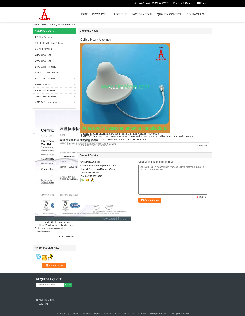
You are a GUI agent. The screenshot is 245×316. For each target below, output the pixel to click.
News (45, 24)
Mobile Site (42, 304)
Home (84, 14)
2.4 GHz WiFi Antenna (45, 67)
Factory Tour (142, 14)
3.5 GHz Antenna (43, 84)
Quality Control (169, 14)
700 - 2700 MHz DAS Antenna (49, 43)
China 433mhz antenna (82, 313)
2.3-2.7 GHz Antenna (45, 78)
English (206, 2)
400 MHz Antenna (43, 37)
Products (99, 14)
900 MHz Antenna (43, 49)
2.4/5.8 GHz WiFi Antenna (47, 72)
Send (68, 284)
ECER (186, 313)
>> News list (201, 145)
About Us (120, 14)
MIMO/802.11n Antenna (46, 102)
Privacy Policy (62, 313)
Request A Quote (182, 3)
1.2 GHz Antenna (43, 55)
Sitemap (49, 299)
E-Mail (39, 299)
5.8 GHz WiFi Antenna (45, 96)
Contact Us (195, 14)
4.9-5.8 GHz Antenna (45, 90)
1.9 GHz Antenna (43, 61)
